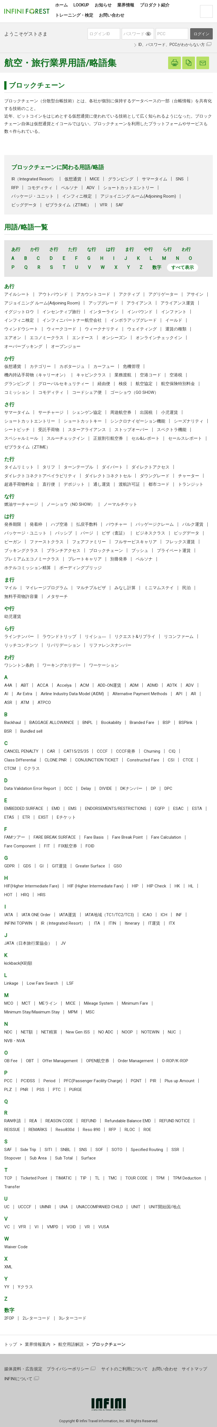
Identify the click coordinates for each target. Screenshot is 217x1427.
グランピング (120, 179)
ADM (134, 685)
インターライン (104, 311)
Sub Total (64, 1158)
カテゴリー (40, 366)
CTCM (10, 768)
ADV (90, 187)
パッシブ (63, 533)
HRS (41, 894)
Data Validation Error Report (30, 788)
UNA (64, 1206)
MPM (72, 1012)
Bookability (111, 722)
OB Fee (11, 1060)
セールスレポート (185, 438)
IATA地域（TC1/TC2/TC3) (109, 914)
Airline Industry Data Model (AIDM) (72, 693)
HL (191, 886)
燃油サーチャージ (21, 504)
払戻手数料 (86, 524)
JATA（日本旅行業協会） (28, 943)
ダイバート (112, 467)
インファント (173, 311)
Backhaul (12, 722)
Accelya (64, 685)
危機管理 (131, 366)
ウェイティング (142, 329)
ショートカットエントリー (128, 187)
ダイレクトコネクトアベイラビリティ (40, 475)
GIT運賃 (59, 866)
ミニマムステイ (159, 587)
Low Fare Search (42, 983)
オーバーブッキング (23, 346)
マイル (10, 587)
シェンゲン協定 (87, 412)
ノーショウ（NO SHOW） (71, 504)
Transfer (12, 1186)
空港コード (150, 374)
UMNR (45, 1206)
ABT (25, 685)
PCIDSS (28, 1080)
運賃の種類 (175, 329)
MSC (90, 1012)
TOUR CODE (136, 1178)
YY (6, 1286)
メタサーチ (57, 596)
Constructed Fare (143, 760)
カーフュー (103, 366)
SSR (175, 1149)
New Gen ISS (78, 1032)
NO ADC (105, 1032)
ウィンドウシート (21, 329)
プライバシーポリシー (68, 1368)
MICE (94, 179)
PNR (24, 1089)
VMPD (52, 1226)
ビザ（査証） (114, 533)
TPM (160, 1178)
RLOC (130, 1129)
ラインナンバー (19, 636)
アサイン (194, 294)
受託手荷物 (48, 429)
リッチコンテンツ (21, 645)
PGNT (136, 1080)
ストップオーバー (131, 429)
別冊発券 (118, 559)
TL (97, 1178)
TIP (83, 1178)
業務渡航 (122, 374)
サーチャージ (51, 412)
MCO (8, 1003)
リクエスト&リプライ (134, 636)
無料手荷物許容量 (21, 596)
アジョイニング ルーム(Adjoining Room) (138, 196)
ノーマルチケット (120, 504)
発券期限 (12, 524)
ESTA (197, 808)
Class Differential (20, 760)
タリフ (48, 467)
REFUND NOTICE (174, 1120)
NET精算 (49, 1032)
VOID (71, 1226)
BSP (166, 722)
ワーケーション (104, 665)
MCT (26, 1003)
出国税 (146, 412)
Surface (88, 1158)
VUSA (103, 1226)
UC (7, 1206)
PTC (57, 1089)
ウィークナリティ (102, 329)
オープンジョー (66, 346)
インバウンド (140, 311)
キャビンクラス (91, 374)
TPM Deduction (187, 1178)
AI (6, 693)
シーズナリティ (188, 421)
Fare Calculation (166, 837)
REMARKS (38, 1129)
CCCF (102, 751)
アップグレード (103, 303)
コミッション (17, 392)
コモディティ (40, 187)
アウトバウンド (53, 294)
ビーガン (12, 541)
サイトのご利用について (124, 1368)
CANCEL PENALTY (21, 751)
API (179, 693)
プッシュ (139, 550)
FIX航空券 (67, 846)
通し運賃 (101, 484)
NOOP (127, 1032)
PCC (8, 1080)
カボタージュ (72, 366)
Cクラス (32, 768)
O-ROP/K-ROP (175, 1060)
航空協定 (144, 383)
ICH (163, 914)
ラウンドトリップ (59, 636)
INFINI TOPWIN (18, 923)
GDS (27, 866)
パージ (87, 533)
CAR (51, 751)
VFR (103, 204)
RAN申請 (12, 1120)
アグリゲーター (163, 294)
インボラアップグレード (133, 320)
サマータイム (154, 179)
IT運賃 (154, 923)
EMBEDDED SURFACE (23, 808)
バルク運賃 (192, 524)
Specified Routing (147, 1149)
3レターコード (72, 1318)
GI (42, 866)
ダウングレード (155, 475)
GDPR (9, 866)
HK (177, 886)
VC (7, 1226)
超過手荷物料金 (19, 484)
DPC (168, 788)
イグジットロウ (19, 311)
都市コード (159, 484)
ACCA (42, 685)
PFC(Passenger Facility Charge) (93, 1080)
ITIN (112, 923)
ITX (172, 923)
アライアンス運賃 (177, 303)
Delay (86, 788)
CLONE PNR (56, 760)
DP (153, 788)
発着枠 (36, 524)
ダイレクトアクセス (150, 467)
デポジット (74, 484)
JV (63, 943)
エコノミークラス (47, 337)
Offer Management (60, 1060)
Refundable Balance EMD (128, 1120)
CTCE (188, 760)
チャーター (188, 475)
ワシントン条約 (19, 665)
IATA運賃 (67, 914)
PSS (40, 1089)
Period (49, 1080)
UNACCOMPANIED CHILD (99, 1206)
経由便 (103, 383)
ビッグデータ (24, 204)
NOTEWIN (150, 1032)
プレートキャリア (85, 559)
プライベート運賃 (174, 550)
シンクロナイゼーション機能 (137, 421)
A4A (8, 685)
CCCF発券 (125, 751)
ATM (25, 702)
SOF (99, 1149)
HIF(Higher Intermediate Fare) (31, 886)
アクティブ (129, 294)
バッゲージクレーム (155, 524)
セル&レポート (145, 438)
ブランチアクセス (64, 550)
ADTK (172, 685)
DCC (68, 788)
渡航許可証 (129, 484)
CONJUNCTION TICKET (96, 760)
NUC (172, 1032)
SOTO (117, 1149)
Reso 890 (91, 1129)
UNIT (135, 1206)
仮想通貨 (72, 179)
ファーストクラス (47, 541)
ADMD (152, 685)
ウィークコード (61, 329)
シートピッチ (17, 429)
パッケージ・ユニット (32, 196)
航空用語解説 (71, 1344)
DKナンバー (131, 788)
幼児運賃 (12, 616)
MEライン (48, 1003)
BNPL (88, 722)
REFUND (88, 1120)
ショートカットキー (83, 421)
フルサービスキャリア (135, 541)
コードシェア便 (87, 392)
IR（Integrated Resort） (33, 179)
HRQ (25, 894)
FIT (47, 846)
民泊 (186, 587)
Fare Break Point (127, 837)
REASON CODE (59, 1120)
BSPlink (185, 722)
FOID (90, 846)
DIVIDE (105, 788)
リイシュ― (95, 636)
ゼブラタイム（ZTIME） (68, 204)
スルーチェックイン (66, 438)
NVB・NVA (14, 1040)
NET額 (27, 1032)
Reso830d (65, 1129)
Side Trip (28, 1149)
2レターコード (36, 1318)
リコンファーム (179, 636)
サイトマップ (194, 1368)
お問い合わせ (164, 1368)
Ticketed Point (34, 1178)
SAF (119, 204)
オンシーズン (114, 337)
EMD (56, 808)
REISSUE (12, 1129)
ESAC (178, 808)
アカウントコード (93, 294)
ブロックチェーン (106, 550)
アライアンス (139, 303)
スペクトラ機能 (171, 429)
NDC (8, 1032)
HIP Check (156, 886)
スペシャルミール (21, 438)
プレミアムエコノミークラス (31, 559)
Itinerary (132, 923)
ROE (147, 1129)
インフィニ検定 (77, 196)
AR (193, 693)
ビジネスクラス (150, 533)
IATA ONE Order (36, 914)
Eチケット (66, 817)
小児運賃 (169, 412)
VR (87, 1226)
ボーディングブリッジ (80, 567)
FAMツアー (14, 837)
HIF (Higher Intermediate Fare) (95, 886)
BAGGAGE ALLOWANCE (51, 722)
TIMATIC (64, 1178)
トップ (10, 1344)
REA (33, 1120)
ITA (97, 923)
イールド (173, 320)
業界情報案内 (37, 1344)
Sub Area (38, 1158)
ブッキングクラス (21, 550)
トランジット (190, 484)
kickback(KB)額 (18, 963)
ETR (26, 817)
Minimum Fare (135, 1003)
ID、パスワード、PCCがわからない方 (171, 44)
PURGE (75, 1089)
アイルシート (17, 294)
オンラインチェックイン (159, 337)
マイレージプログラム (46, 587)
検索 (206, 11)
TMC (112, 1178)
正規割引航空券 (108, 438)
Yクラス (25, 1286)
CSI (171, 760)
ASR (8, 702)
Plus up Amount (179, 1080)
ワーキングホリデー (61, 665)
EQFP (160, 808)
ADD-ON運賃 (109, 685)
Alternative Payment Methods (139, 693)
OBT (30, 1060)
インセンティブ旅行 (61, 311)
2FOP (9, 1318)
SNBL (65, 1149)
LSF (70, 983)
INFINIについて (18, 1378)
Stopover (12, 1158)
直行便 (48, 484)
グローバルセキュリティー (63, 383)
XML (8, 1266)
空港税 (176, 374)
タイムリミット (19, 467)
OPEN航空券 (97, 1060)
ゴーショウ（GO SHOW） (134, 392)
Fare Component (20, 846)
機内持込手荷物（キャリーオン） (36, 374)
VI (36, 1226)
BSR (8, 731)
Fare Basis (94, 837)
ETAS (9, 817)
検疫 (123, 383)
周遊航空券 (120, 412)
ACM (84, 685)
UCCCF (24, 1206)
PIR (153, 1080)
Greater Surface (90, 866)
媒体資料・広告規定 (23, 1368)
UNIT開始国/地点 (165, 1206)
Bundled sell (31, 731)
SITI (48, 1149)
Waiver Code (16, 1246)
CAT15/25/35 (76, 751)
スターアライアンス (87, 429)
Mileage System (98, 1003)
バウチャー (116, 524)
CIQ (172, 751)
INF (179, 914)
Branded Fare (142, 722)
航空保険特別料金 (178, 383)
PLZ (8, 1089)
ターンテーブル (78, 467)
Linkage (11, 983)
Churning (152, 751)
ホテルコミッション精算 (27, 567)
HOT (8, 894)
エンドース (82, 337)
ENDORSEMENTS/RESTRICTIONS (115, 808)
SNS (180, 179)
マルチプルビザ (91, 587)
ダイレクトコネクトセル (108, 475)
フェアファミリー (89, 541)
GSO (118, 866)
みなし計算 (125, 587)
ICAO (147, 914)
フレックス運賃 (180, 541)
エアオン (12, 337)
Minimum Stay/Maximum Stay (32, 1012)
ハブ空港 (59, 524)
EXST (43, 817)
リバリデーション (64, 645)
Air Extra (24, 693)
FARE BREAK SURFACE (55, 837)
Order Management (135, 1060)
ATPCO (44, 702)
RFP (15, 187)
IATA (8, 914)
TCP (8, 1178)
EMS (72, 808)
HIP (135, 886)
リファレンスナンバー (110, 645)
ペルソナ (69, 187)
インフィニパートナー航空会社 (72, 320)
